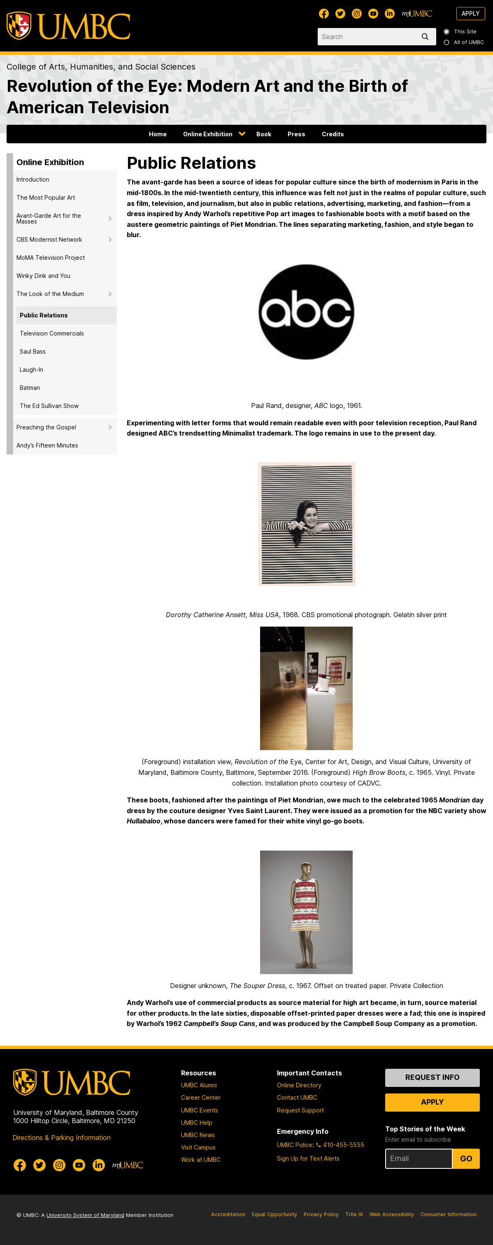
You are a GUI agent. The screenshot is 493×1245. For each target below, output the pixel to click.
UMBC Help (196, 1122)
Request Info (432, 1077)
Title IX (354, 1214)
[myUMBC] (417, 14)
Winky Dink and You (43, 275)
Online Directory (299, 1085)
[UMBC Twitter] (340, 14)
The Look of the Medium (50, 293)
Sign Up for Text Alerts (308, 1158)
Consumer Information (449, 1214)
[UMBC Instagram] (357, 14)
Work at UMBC (201, 1159)
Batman (30, 387)
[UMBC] (68, 26)
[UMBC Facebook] (324, 14)
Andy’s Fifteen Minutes (47, 445)
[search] (427, 37)
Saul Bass (33, 351)
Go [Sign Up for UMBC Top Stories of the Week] (466, 1158)
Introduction (32, 179)
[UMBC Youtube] (373, 14)
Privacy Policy (321, 1214)
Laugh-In (31, 369)
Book (263, 134)
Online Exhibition (208, 134)
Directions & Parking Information (61, 1137)
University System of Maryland (85, 1215)
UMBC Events (199, 1110)
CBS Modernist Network (49, 239)
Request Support (300, 1110)
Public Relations (44, 315)
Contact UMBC (297, 1097)
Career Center (201, 1097)
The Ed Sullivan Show (49, 405)
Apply (471, 13)
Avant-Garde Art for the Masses (48, 218)
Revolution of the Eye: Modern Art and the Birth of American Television (207, 96)
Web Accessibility (392, 1214)
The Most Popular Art (45, 197)
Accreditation (228, 1214)
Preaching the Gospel (46, 427)
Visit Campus (198, 1147)
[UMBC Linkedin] (390, 14)
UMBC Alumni (199, 1085)
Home (158, 134)
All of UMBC (464, 42)
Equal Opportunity (274, 1214)
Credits (333, 134)
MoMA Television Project (50, 257)
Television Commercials (52, 333)
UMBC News (198, 1134)
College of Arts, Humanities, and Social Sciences (101, 67)
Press (296, 134)
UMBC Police (294, 1144)
